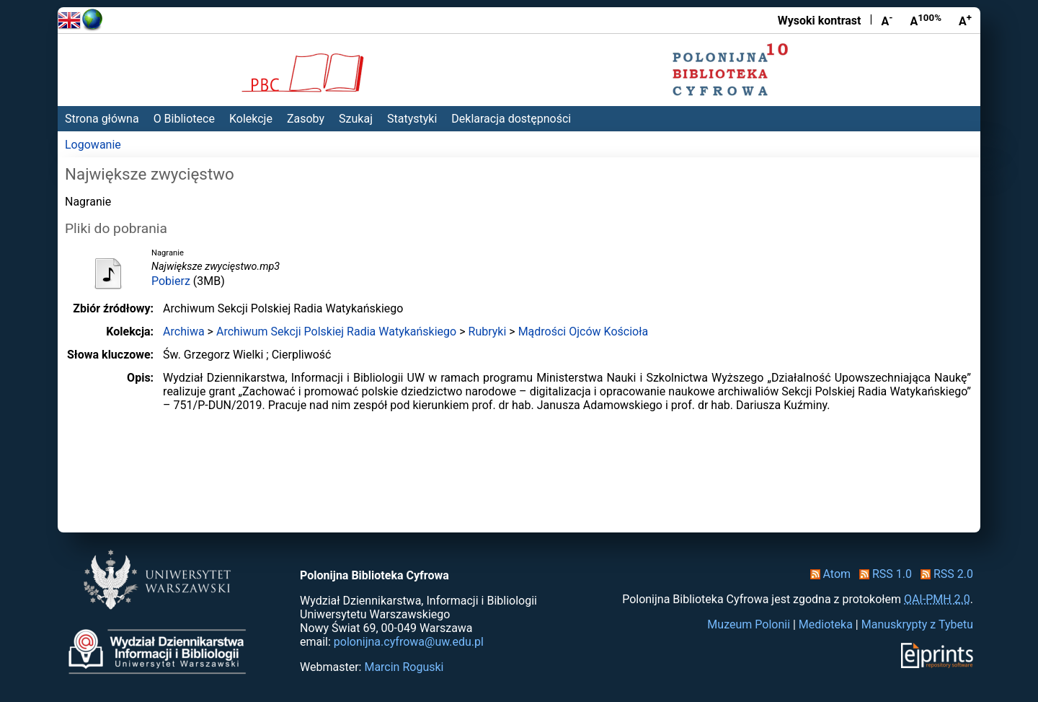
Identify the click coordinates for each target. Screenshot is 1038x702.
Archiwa (184, 331)
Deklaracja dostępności (511, 119)
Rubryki (488, 331)
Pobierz (170, 281)
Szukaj (356, 119)
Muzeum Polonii (748, 624)
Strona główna (102, 119)
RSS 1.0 (882, 574)
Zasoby (305, 119)
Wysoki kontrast (819, 20)
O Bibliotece (184, 119)
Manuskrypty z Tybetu (917, 624)
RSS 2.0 (944, 574)
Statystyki (412, 119)
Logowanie (93, 145)
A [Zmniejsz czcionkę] (886, 20)
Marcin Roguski (403, 667)
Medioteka (826, 624)
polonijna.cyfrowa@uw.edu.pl (409, 642)
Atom (827, 574)
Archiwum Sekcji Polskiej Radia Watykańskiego (336, 331)
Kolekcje (250, 119)
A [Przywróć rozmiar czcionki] (925, 20)
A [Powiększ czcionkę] (965, 20)
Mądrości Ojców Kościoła (583, 331)
